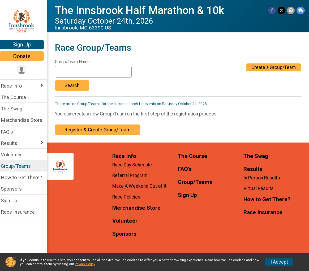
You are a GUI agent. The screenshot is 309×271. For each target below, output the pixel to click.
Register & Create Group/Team (101, 129)
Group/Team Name (75, 61)
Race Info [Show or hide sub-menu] (14, 86)
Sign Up (25, 44)
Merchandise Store (25, 120)
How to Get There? (24, 177)
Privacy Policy (85, 264)
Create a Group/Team (273, 67)
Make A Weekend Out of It (142, 186)
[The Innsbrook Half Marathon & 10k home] (25, 20)
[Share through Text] (301, 10)
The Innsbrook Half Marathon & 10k (143, 10)
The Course (16, 97)
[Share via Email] (291, 10)
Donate (25, 56)
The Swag (15, 108)
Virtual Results (259, 188)
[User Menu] (25, 70)
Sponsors (14, 189)
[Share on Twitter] (282, 10)
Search (75, 85)
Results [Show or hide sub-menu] (12, 143)
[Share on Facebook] (272, 10)
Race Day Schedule (135, 164)
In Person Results (262, 177)
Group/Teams (19, 166)
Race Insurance (21, 212)
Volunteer (14, 154)
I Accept (279, 262)
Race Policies (129, 197)
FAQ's (10, 132)
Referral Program (133, 175)
